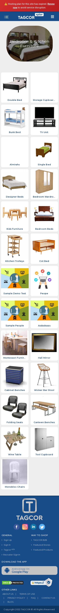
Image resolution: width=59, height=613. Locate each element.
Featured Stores (40, 545)
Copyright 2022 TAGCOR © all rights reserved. (29, 609)
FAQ (30, 598)
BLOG (8, 602)
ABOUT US (8, 594)
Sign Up (7, 540)
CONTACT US (45, 598)
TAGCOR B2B (39, 540)
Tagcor (8, 549)
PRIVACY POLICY (13, 598)
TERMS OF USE (24, 594)
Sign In (6, 545)
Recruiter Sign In (11, 554)
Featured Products (42, 549)
